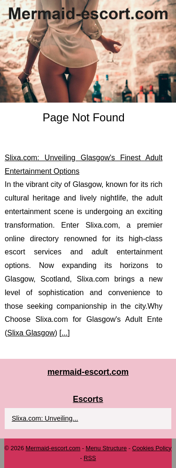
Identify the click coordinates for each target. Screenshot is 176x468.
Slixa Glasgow (30, 333)
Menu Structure (106, 448)
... (64, 333)
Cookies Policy (151, 448)
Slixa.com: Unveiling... (45, 418)
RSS (90, 457)
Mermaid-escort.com (53, 448)
